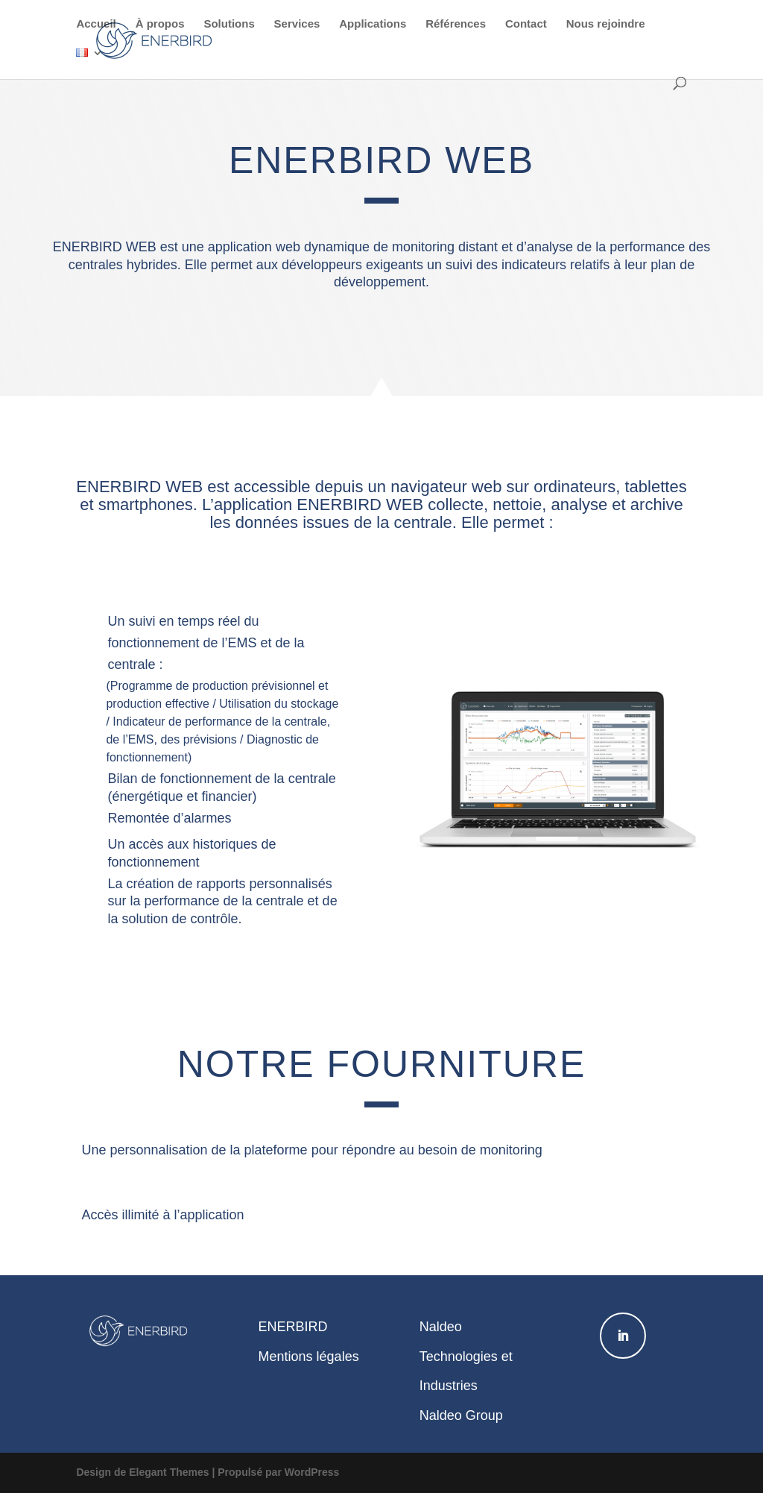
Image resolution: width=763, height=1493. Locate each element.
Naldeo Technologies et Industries (466, 1356)
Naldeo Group (461, 1415)
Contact (526, 24)
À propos (160, 24)
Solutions (228, 24)
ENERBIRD (293, 1326)
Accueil (95, 24)
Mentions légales (309, 1356)
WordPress (312, 1472)
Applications (372, 24)
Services (297, 24)
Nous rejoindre (605, 24)
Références (455, 24)
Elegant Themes (169, 1472)
